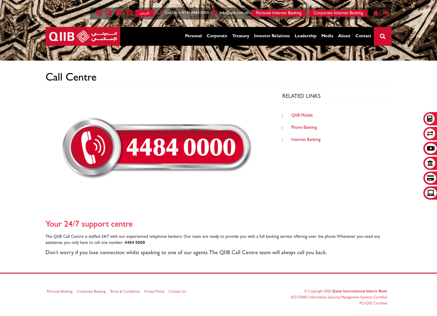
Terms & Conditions (126, 292)
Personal (193, 36)
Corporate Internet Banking (338, 13)
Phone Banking (304, 128)
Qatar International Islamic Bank (358, 292)
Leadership (306, 36)
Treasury (240, 36)
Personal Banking (60, 292)
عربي (145, 12)
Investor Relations (272, 36)
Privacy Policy (155, 292)
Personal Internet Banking (278, 13)
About (344, 36)
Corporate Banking (92, 292)
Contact (363, 36)
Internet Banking (305, 140)
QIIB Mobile (302, 116)
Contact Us (178, 292)
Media (327, 36)
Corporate (217, 36)
